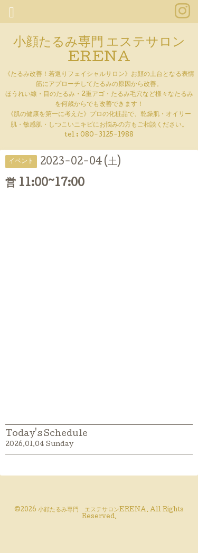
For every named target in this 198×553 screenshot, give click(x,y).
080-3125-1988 (107, 135)
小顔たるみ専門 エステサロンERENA (99, 50)
